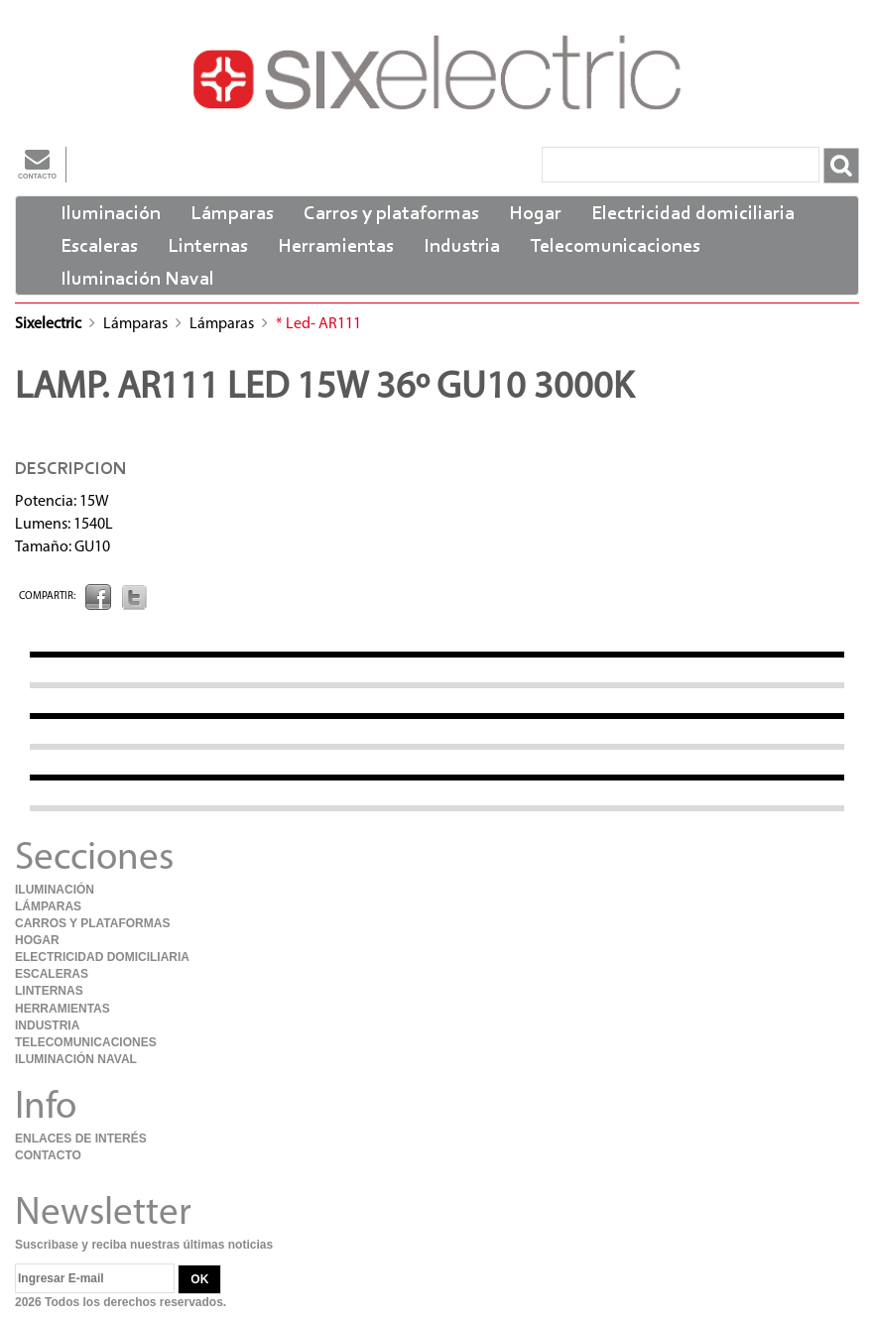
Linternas (208, 247)
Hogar (535, 214)
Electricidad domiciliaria (693, 214)
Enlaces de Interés (81, 1138)
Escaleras (99, 247)
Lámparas (232, 214)
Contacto (37, 163)
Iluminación (111, 214)
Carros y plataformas (391, 214)
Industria (462, 247)
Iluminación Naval (137, 280)
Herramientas (336, 247)
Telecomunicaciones (615, 247)
